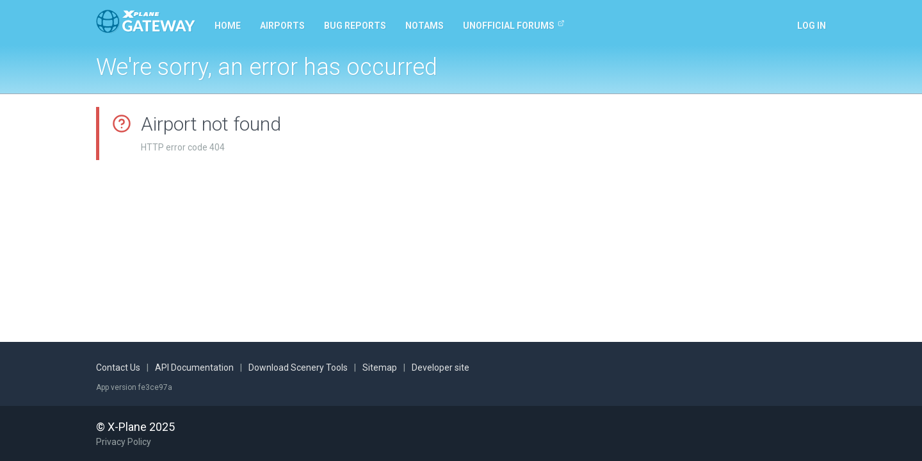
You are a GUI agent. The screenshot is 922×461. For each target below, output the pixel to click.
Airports (282, 25)
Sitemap (379, 367)
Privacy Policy (123, 442)
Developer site (440, 367)
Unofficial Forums (514, 25)
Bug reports (355, 25)
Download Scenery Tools (298, 367)
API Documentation (194, 367)
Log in (811, 25)
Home (227, 25)
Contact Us (118, 367)
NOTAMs (424, 25)
